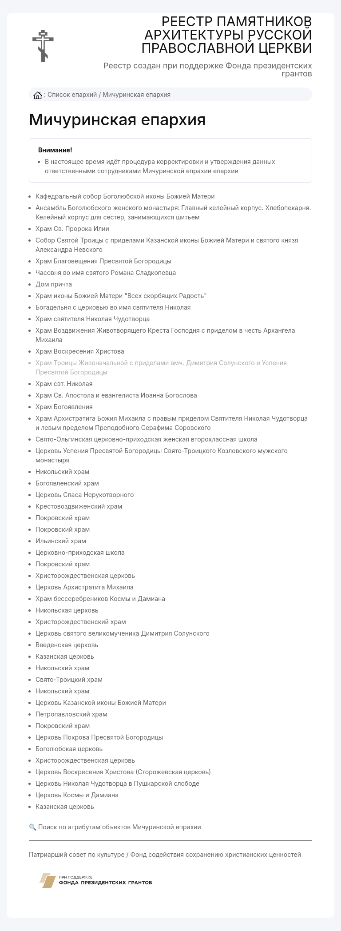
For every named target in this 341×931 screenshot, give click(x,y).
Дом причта (54, 284)
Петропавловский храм (71, 714)
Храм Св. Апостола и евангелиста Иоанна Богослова (116, 395)
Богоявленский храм (67, 483)
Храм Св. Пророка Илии (72, 228)
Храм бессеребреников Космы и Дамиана (100, 598)
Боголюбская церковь (69, 748)
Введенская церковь (67, 645)
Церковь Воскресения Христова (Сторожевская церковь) (123, 772)
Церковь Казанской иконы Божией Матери (101, 702)
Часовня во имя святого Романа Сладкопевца (106, 272)
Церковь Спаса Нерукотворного (85, 494)
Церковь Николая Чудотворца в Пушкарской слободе (117, 783)
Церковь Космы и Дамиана (77, 795)
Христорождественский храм (81, 621)
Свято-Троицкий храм (69, 679)
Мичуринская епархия (136, 94)
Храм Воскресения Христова (80, 351)
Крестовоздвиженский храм (79, 506)
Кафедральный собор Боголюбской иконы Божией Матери (125, 196)
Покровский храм (63, 517)
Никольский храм (62, 471)
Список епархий (72, 94)
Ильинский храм (61, 541)
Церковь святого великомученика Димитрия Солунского (123, 633)
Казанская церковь (65, 656)
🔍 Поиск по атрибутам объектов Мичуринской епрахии (115, 827)
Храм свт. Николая (64, 383)
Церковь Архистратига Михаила (85, 587)
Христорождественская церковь (85, 575)
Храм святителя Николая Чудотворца (93, 318)
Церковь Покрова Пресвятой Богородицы (99, 737)
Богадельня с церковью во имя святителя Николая (113, 307)
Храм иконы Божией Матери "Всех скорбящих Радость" (121, 295)
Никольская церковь (67, 610)
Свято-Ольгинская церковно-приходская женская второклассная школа (147, 439)
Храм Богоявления (64, 406)
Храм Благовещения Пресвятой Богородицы (103, 261)
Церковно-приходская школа (80, 552)
